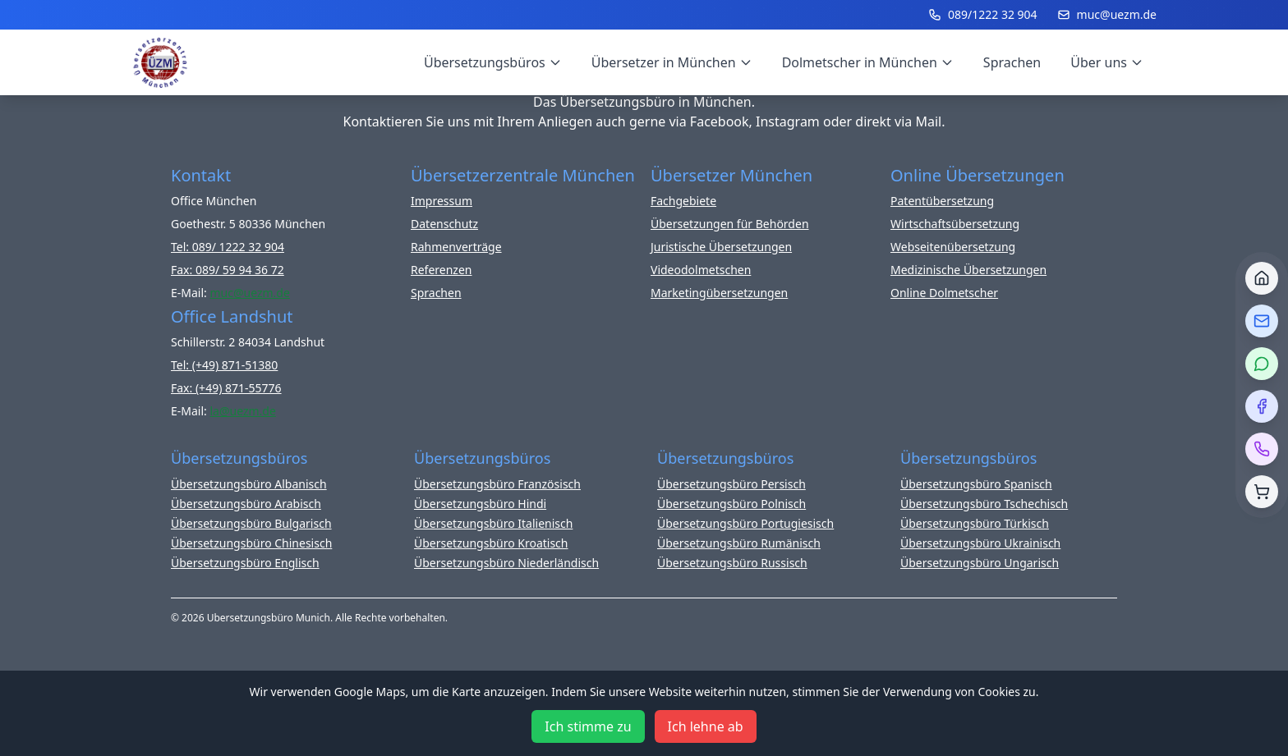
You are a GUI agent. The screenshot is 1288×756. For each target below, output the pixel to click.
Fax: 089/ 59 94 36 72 (227, 269)
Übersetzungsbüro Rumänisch (739, 543)
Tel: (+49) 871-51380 (224, 365)
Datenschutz (444, 223)
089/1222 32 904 (982, 14)
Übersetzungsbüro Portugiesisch (745, 523)
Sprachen (1012, 62)
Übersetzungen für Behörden (730, 223)
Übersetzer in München (671, 62)
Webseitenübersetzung (952, 246)
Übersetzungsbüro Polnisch (731, 503)
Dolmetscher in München (868, 62)
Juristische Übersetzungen (721, 246)
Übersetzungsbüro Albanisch (249, 484)
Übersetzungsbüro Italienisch (493, 523)
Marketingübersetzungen (719, 292)
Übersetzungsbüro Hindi (480, 503)
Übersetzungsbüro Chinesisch (251, 543)
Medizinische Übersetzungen (968, 269)
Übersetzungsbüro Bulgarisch (251, 523)
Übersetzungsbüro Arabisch (246, 503)
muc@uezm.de (1107, 14)
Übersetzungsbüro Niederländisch (506, 562)
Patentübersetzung (942, 200)
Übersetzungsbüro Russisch (732, 562)
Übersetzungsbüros (493, 62)
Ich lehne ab (705, 726)
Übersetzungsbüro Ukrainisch (980, 543)
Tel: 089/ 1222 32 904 (227, 246)
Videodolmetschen (701, 269)
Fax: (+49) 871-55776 (226, 388)
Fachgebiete (683, 200)
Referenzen (441, 269)
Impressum (441, 200)
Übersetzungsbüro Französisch (497, 484)
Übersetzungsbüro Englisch (245, 562)
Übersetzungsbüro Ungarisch (979, 562)
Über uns (1106, 62)
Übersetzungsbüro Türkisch (974, 523)
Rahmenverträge (456, 246)
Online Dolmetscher (944, 292)
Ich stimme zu (588, 726)
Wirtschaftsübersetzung (954, 223)
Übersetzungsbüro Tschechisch (984, 503)
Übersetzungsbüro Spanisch (976, 484)
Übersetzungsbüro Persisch (731, 484)
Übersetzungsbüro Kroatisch (491, 543)
